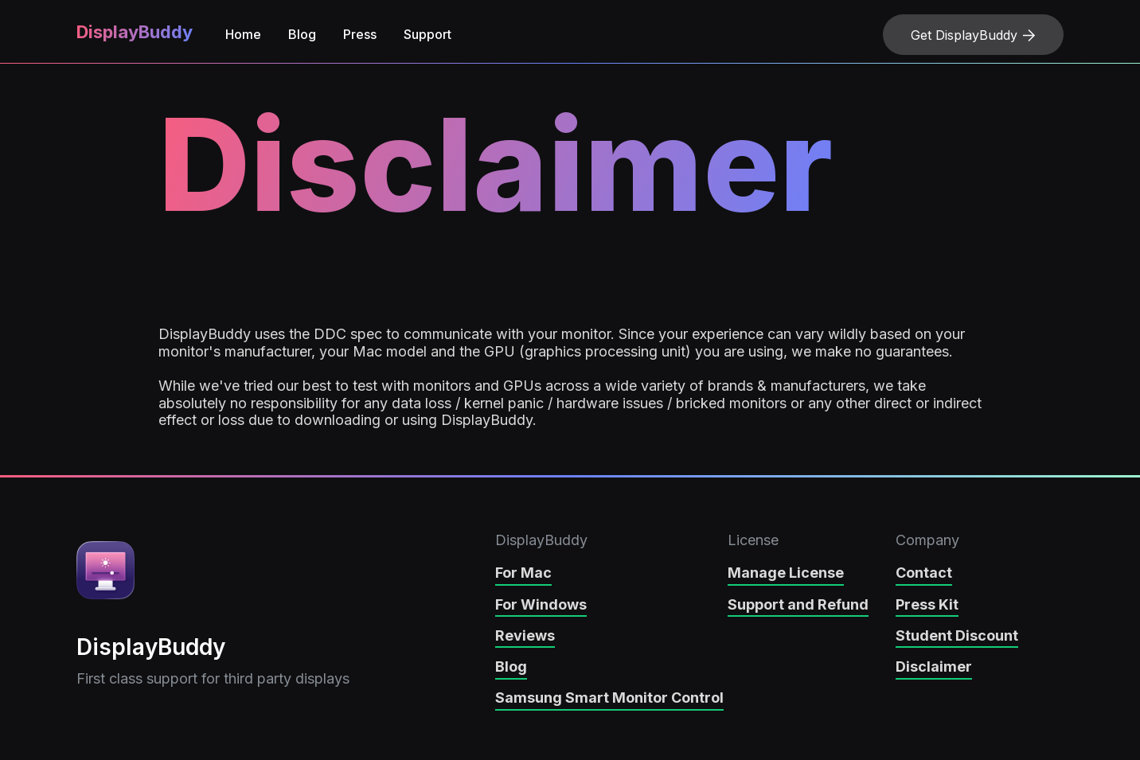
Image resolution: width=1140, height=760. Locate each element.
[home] (132, 35)
